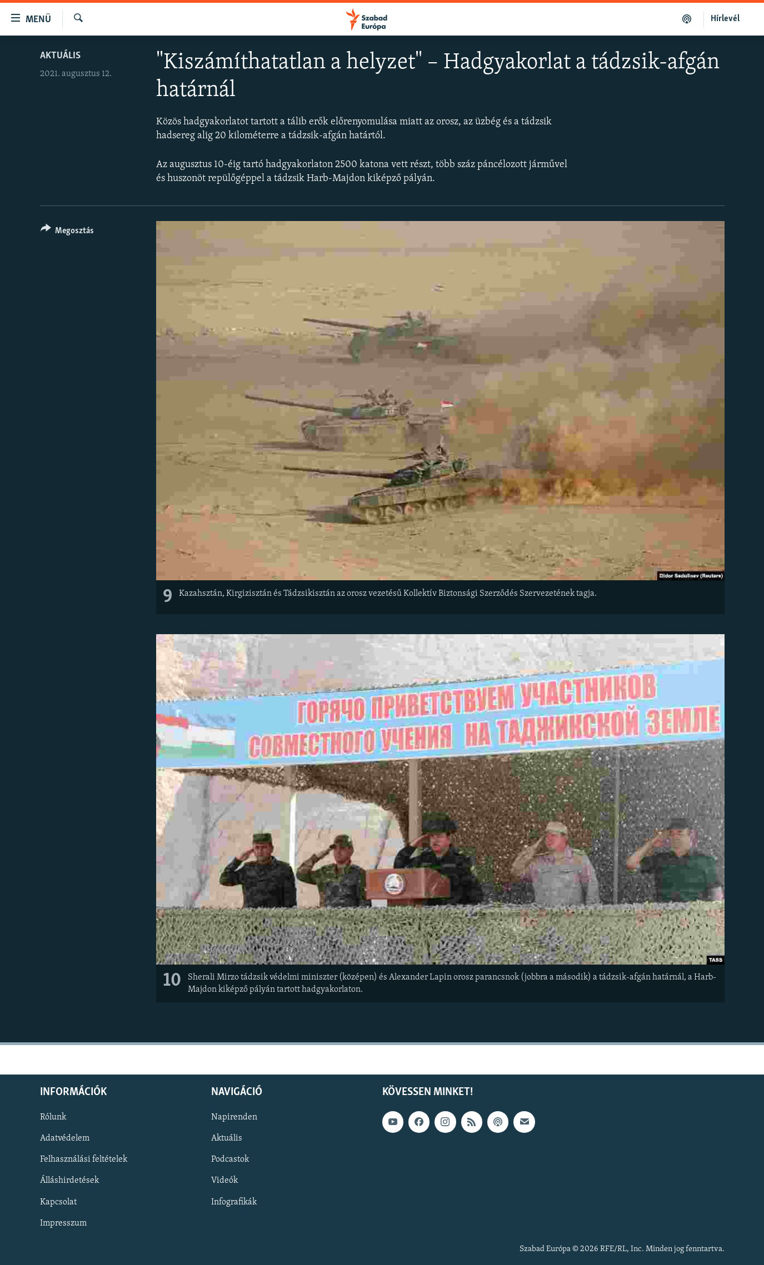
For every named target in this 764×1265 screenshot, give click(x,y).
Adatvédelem (64, 1138)
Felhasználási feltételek (83, 1159)
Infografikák (234, 1201)
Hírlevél (725, 18)
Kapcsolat (58, 1201)
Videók (224, 1180)
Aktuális (60, 56)
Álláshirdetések (69, 1180)
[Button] (67, 232)
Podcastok (230, 1159)
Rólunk (53, 1117)
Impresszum (63, 1222)
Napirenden (234, 1117)
